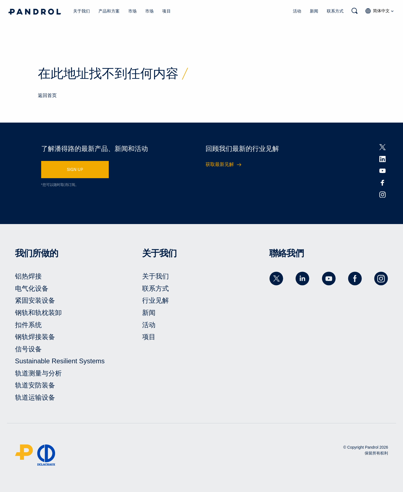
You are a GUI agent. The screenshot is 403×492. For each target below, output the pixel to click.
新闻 (314, 10)
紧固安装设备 (35, 300)
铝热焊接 (28, 276)
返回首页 (47, 95)
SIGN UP (75, 169)
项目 (166, 10)
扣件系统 (28, 325)
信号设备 (28, 349)
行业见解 (155, 300)
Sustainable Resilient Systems (60, 361)
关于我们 (81, 10)
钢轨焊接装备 (35, 337)
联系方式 (335, 10)
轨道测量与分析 (38, 373)
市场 (132, 10)
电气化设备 (31, 288)
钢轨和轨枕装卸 (38, 312)
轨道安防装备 (35, 385)
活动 (297, 10)
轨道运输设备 (35, 397)
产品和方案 (109, 10)
